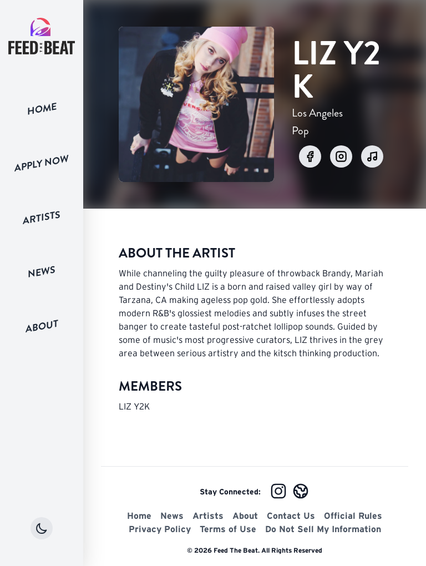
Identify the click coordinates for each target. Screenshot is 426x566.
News (41, 271)
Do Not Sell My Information (323, 529)
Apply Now (41, 163)
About (42, 326)
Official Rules (353, 515)
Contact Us (291, 515)
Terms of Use (228, 529)
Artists (41, 218)
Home (42, 108)
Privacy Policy (160, 529)
